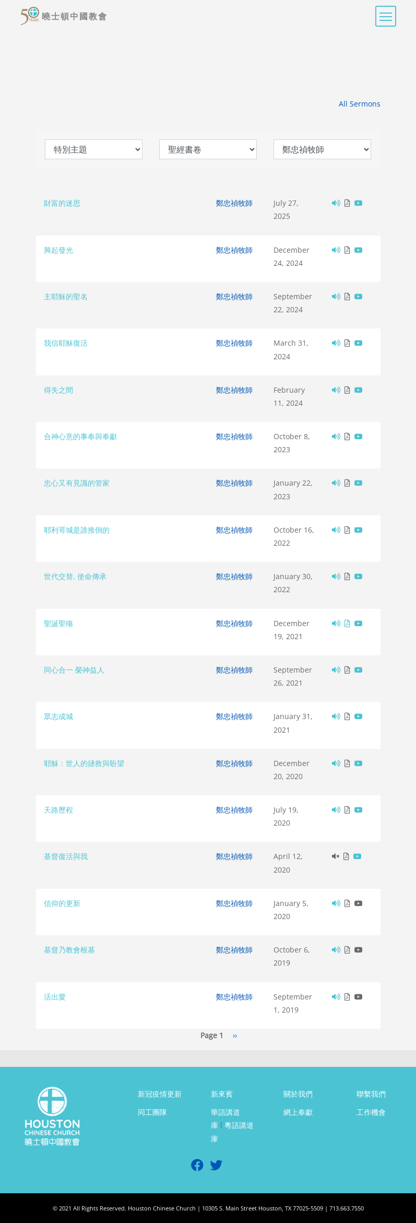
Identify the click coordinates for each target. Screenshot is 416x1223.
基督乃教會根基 (69, 950)
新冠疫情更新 (160, 1094)
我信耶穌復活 (66, 343)
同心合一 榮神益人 (74, 670)
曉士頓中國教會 (75, 16)
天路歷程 (58, 810)
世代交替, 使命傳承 (75, 576)
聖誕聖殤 (58, 623)
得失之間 (58, 390)
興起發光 (58, 250)
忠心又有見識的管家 (77, 483)
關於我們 (298, 1094)
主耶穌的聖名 (66, 296)
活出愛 (55, 997)
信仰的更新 (62, 903)
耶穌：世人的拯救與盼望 (84, 763)
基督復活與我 (66, 856)
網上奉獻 (298, 1112)
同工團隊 (152, 1112)
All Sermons (360, 104)
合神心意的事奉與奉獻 (80, 436)
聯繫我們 (371, 1094)
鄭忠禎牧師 (234, 203)
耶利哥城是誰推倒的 (77, 530)
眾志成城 (58, 716)
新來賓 (222, 1094)
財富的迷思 (62, 203)
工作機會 (371, 1112)
